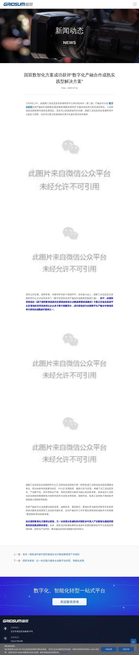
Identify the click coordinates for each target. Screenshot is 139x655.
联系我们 (133, 642)
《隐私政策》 (64, 652)
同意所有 (126, 649)
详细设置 (108, 649)
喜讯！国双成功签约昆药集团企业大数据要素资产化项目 (51, 554)
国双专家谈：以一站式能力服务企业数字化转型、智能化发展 (53, 560)
